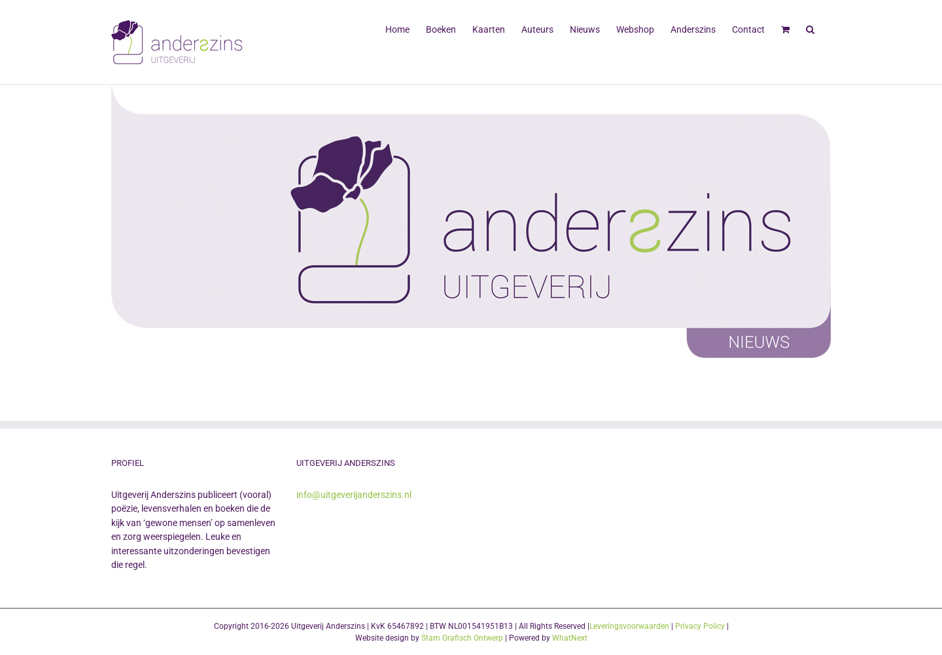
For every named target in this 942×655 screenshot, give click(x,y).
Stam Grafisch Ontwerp (462, 638)
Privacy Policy (700, 626)
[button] (810, 28)
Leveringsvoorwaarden (629, 626)
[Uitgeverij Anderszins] (471, 221)
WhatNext (569, 638)
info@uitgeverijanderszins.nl (353, 494)
